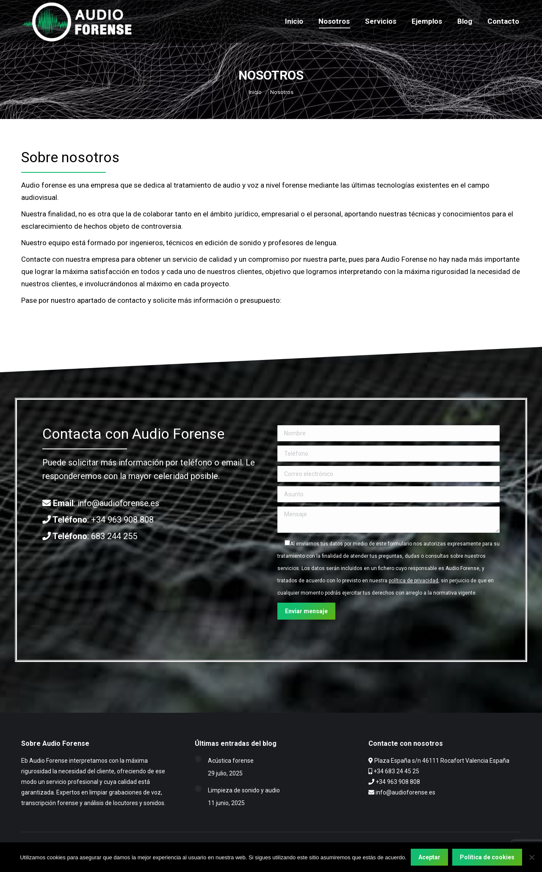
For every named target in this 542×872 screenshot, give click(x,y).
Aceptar (429, 857)
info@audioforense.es (118, 503)
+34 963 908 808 (122, 520)
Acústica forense (231, 760)
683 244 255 (114, 536)
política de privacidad (413, 581)
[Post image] (198, 759)
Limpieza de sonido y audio (244, 790)
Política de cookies (487, 857)
